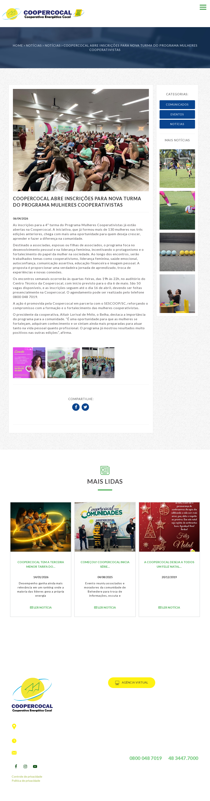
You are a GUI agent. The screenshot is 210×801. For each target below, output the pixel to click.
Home (18, 45)
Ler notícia (41, 607)
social (119, 717)
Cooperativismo (127, 712)
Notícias (34, 45)
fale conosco (125, 727)
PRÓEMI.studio (31, 799)
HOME (117, 697)
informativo (124, 722)
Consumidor (124, 702)
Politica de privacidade (26, 780)
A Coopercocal (126, 707)
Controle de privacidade (27, 776)
